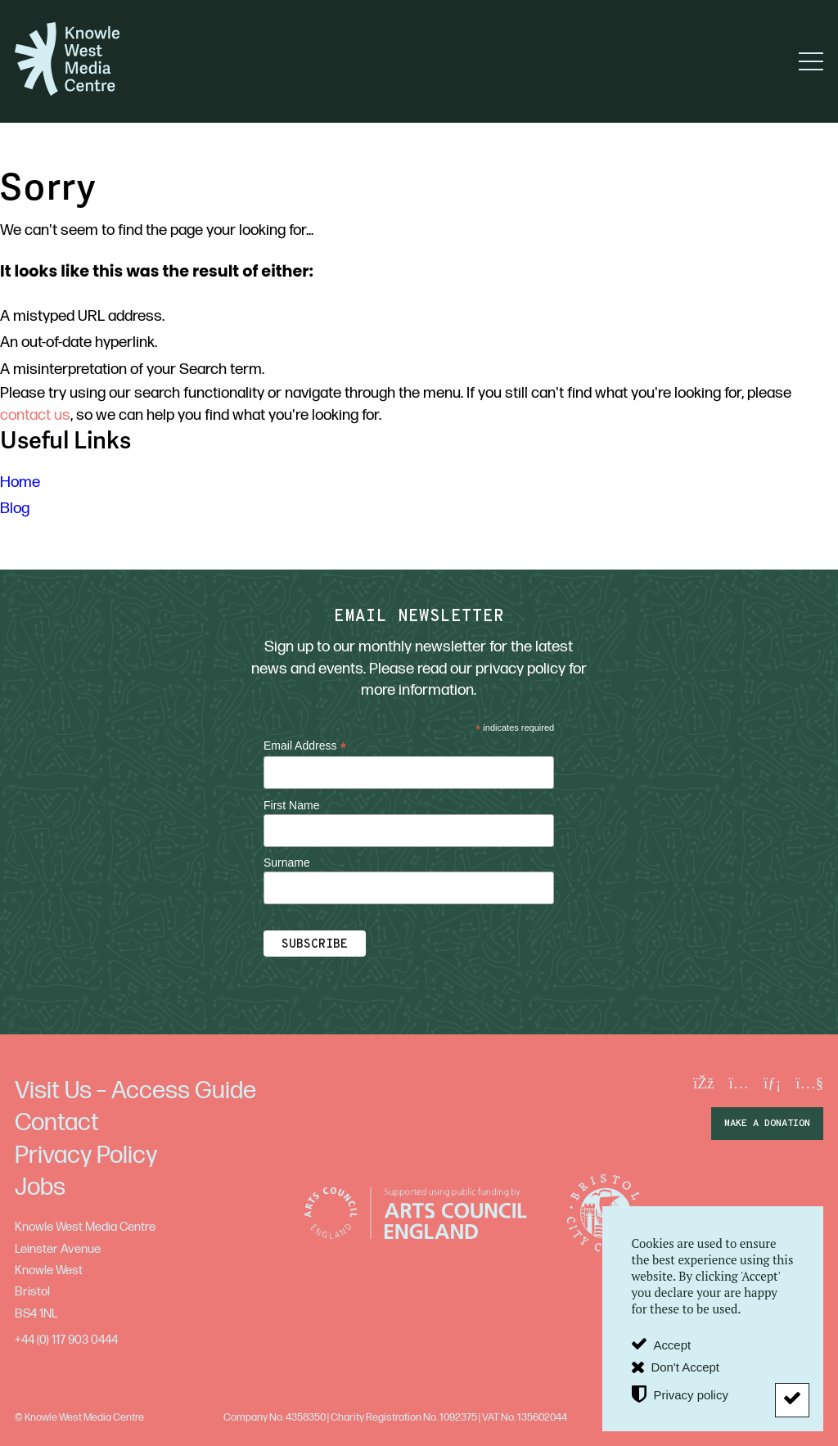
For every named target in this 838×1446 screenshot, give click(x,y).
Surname (287, 862)
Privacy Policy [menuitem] (86, 1155)
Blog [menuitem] (14, 508)
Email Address (305, 746)
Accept (672, 1345)
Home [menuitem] (20, 482)
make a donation (767, 1123)
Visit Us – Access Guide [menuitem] (135, 1091)
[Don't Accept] (792, 1400)
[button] (811, 61)
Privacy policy (690, 1394)
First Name (291, 805)
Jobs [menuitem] (40, 1187)
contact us (35, 415)
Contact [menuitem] (57, 1122)
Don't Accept (685, 1367)
